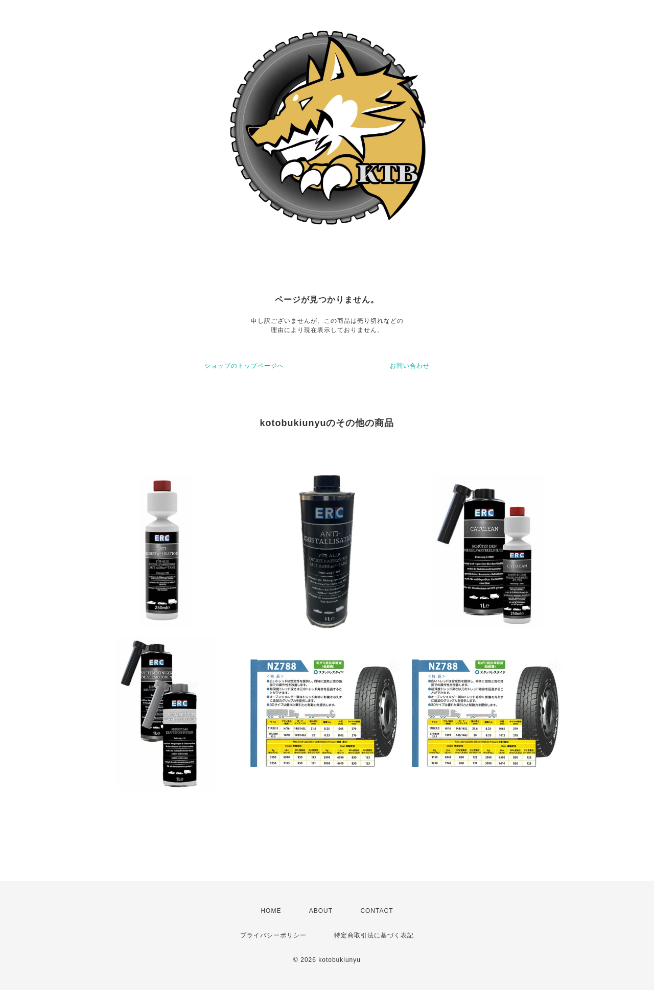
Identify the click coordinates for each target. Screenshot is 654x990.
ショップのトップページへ (244, 365)
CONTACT (376, 910)
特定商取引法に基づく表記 (374, 935)
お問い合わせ (410, 365)
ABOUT (321, 910)
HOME (271, 910)
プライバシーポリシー (273, 935)
